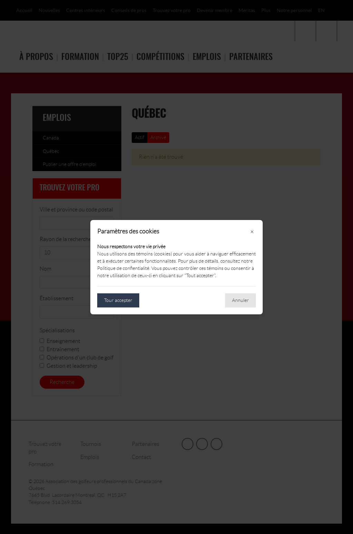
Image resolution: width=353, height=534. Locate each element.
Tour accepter (118, 300)
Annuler (240, 300)
